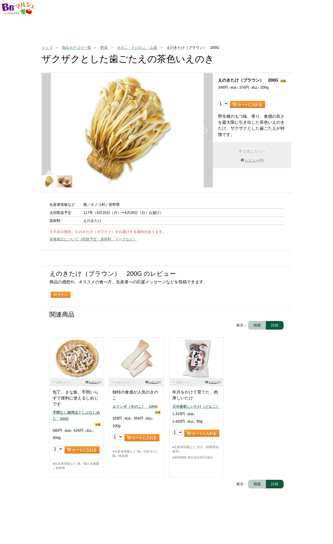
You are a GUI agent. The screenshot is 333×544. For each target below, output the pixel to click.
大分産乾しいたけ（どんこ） (196, 406)
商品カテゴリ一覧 (76, 47)
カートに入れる (250, 105)
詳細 (274, 325)
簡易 (257, 325)
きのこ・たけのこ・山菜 (137, 47)
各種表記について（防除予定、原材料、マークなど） (93, 239)
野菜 (104, 47)
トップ (47, 47)
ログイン (60, 295)
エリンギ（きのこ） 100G (135, 406)
